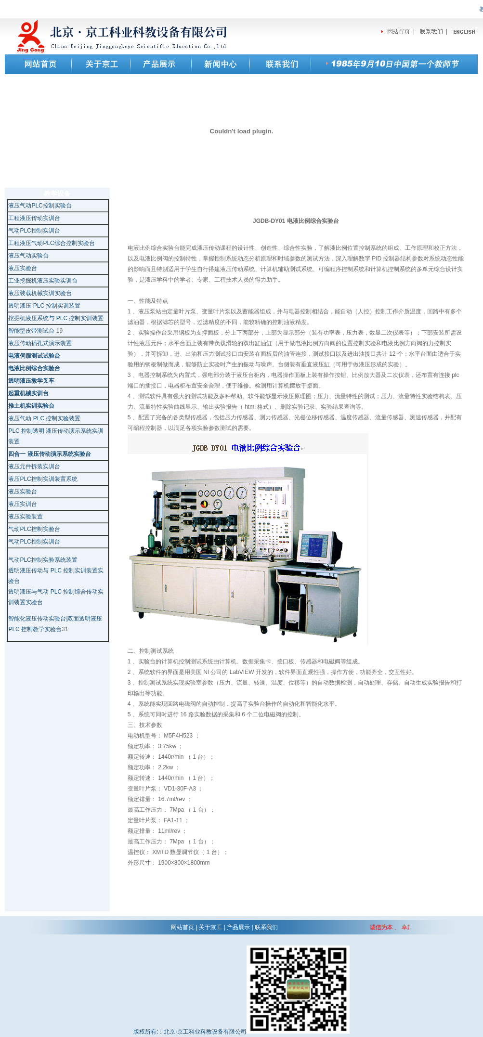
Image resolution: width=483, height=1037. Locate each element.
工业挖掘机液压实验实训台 (43, 280)
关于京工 (210, 927)
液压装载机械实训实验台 (40, 293)
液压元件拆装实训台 (34, 466)
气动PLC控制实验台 (34, 529)
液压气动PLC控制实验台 (39, 205)
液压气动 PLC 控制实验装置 (44, 418)
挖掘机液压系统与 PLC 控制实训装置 (56, 318)
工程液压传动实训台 (34, 218)
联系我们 (266, 927)
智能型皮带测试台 (32, 330)
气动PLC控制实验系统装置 (42, 560)
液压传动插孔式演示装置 (40, 343)
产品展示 (238, 927)
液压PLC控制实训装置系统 (42, 479)
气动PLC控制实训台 (34, 230)
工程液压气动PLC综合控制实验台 (51, 243)
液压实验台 (22, 268)
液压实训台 (22, 504)
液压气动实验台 (28, 255)
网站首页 (182, 927)
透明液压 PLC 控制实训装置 (44, 305)
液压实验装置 (25, 516)
